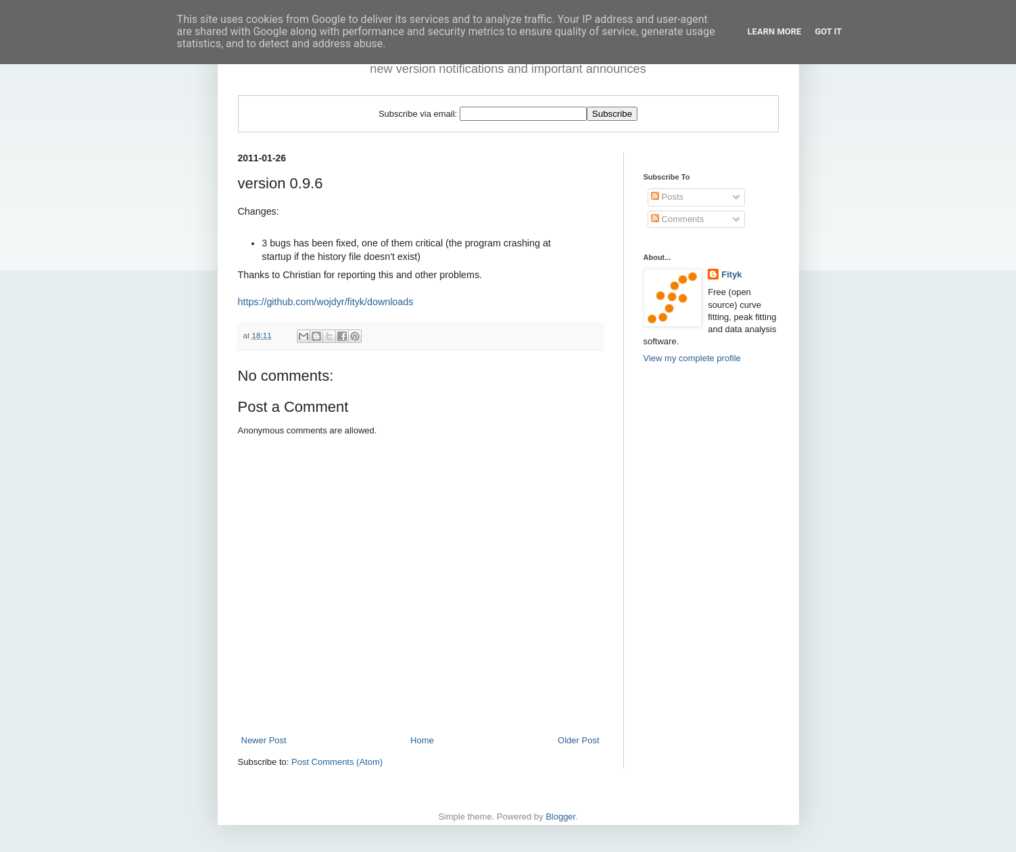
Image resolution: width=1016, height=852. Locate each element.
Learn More (775, 31)
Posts (667, 197)
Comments (677, 219)
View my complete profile (692, 358)
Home (422, 740)
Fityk (731, 274)
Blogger (560, 816)
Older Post (578, 740)
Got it (828, 31)
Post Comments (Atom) (337, 762)
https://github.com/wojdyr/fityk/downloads (326, 301)
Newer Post (264, 740)
